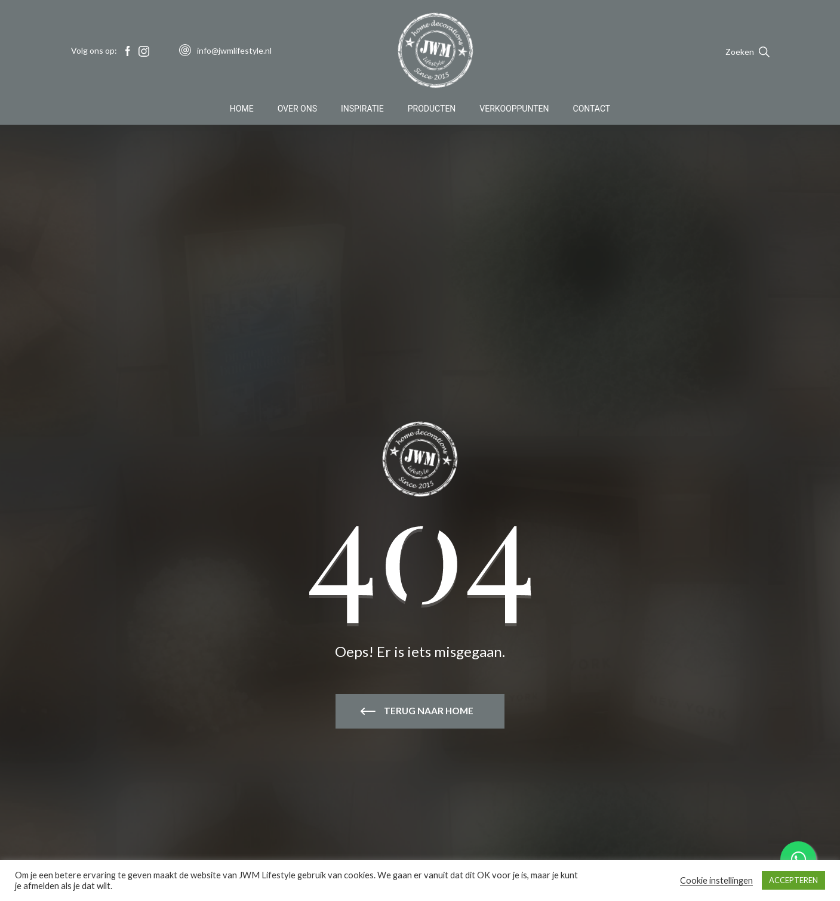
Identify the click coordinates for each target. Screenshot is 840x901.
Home (242, 110)
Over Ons (297, 110)
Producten (432, 110)
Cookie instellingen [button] (716, 880)
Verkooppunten (514, 110)
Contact (592, 110)
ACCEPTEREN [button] (793, 880)
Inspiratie (362, 110)
